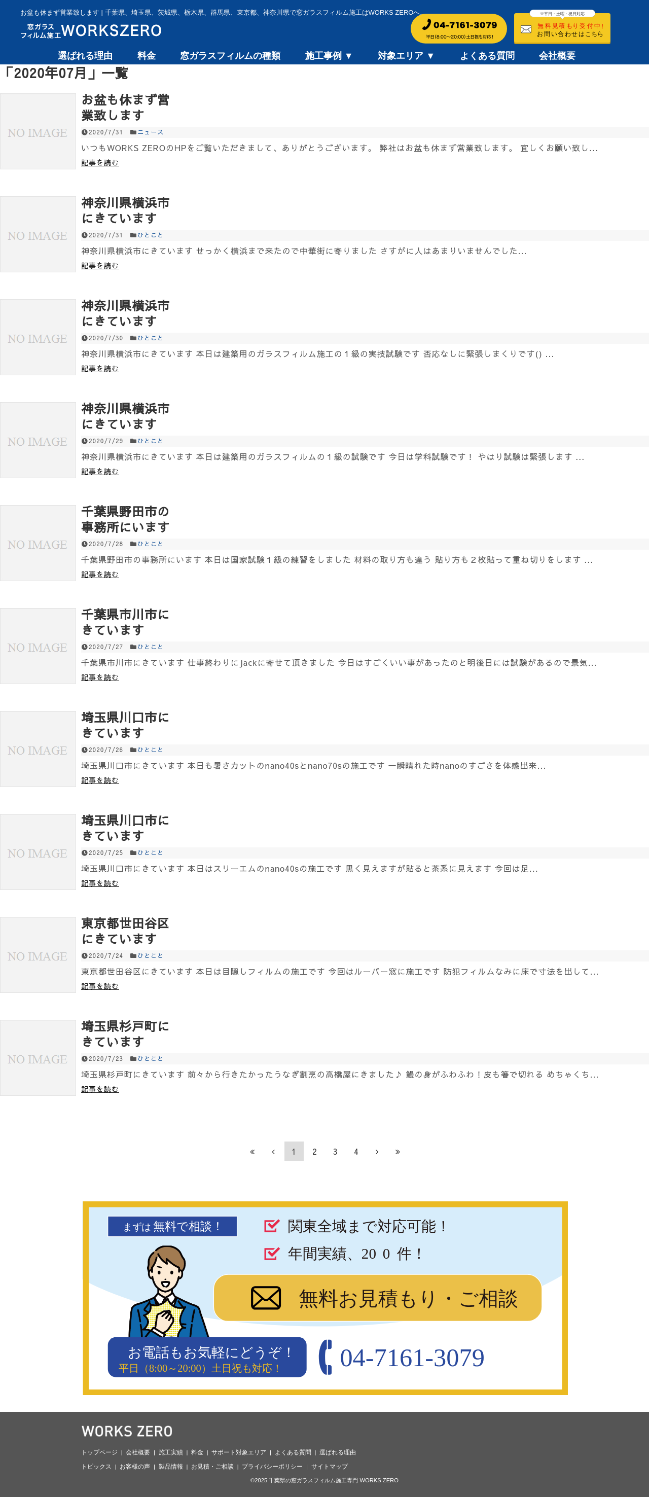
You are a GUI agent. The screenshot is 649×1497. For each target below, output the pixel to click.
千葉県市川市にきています (125, 621)
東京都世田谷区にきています (125, 930)
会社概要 (557, 56)
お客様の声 (135, 1466)
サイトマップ (329, 1466)
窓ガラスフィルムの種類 (230, 56)
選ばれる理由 (85, 56)
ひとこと (150, 235)
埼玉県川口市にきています (125, 724)
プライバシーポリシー (272, 1466)
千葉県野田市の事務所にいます (125, 519)
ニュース (150, 132)
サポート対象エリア (238, 1452)
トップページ (99, 1452)
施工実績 (171, 1452)
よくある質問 (487, 56)
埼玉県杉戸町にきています (125, 1033)
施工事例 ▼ (329, 56)
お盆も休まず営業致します (125, 107)
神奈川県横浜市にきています (125, 210)
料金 (146, 56)
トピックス (96, 1466)
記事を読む (100, 162)
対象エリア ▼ (406, 56)
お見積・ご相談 (212, 1466)
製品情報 (171, 1466)
